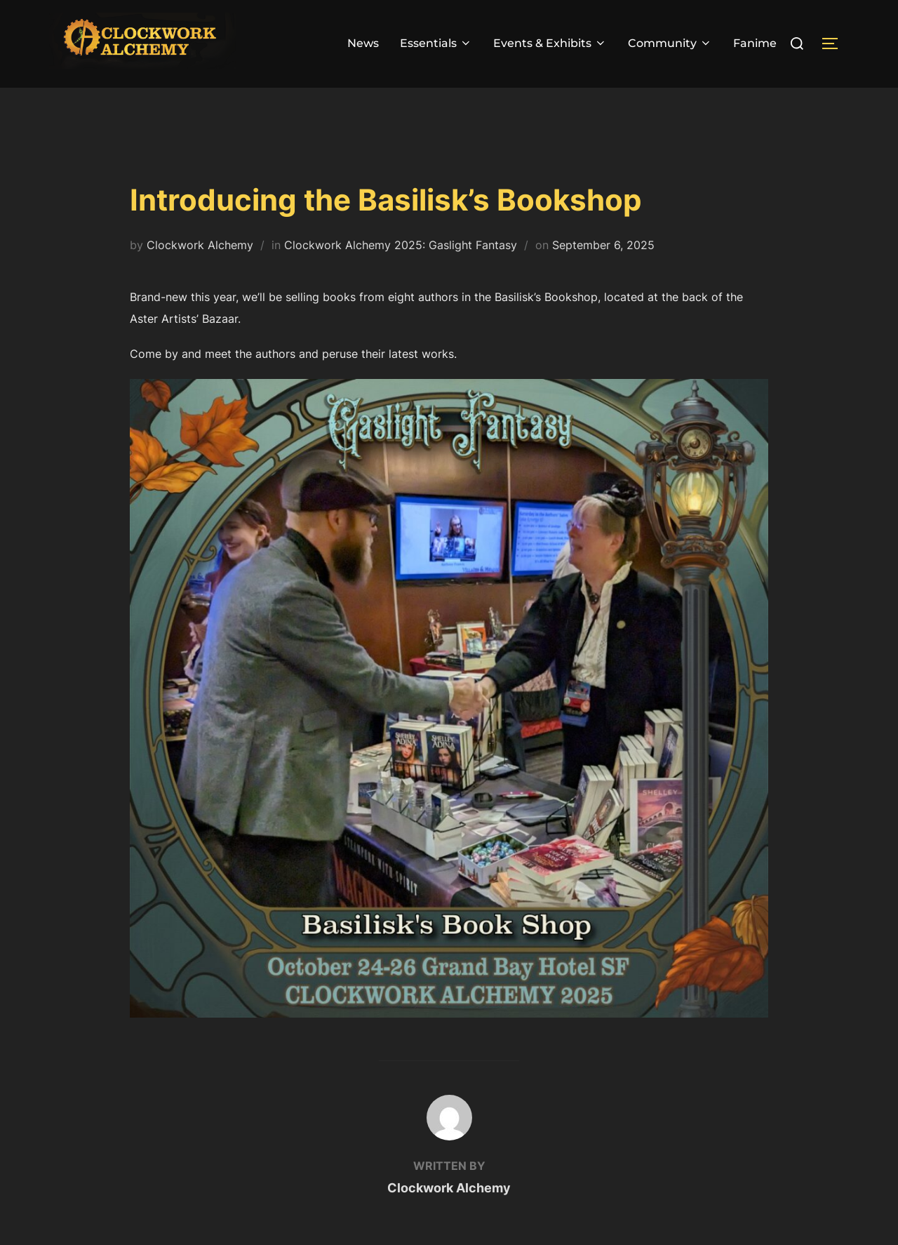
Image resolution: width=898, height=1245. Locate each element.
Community (670, 43)
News (363, 43)
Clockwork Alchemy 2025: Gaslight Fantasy (400, 272)
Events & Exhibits (550, 43)
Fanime (755, 43)
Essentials (436, 43)
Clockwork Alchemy (200, 272)
